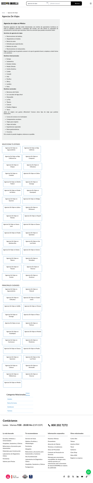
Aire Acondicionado (31, 456)
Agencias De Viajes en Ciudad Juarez (32, 298)
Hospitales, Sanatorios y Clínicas (12, 443)
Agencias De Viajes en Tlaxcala (12, 267)
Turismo (9, 411)
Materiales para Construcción (12, 451)
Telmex (72, 441)
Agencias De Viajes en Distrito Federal (12, 183)
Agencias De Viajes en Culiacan (11, 366)
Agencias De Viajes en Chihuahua (33, 166)
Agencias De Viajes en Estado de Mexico (12, 191)
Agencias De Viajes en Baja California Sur (12, 157)
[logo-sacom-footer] (19, 476)
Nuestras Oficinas (53, 438)
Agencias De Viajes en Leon (12, 323)
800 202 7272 (59, 425)
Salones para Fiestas (9, 461)
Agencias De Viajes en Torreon (33, 306)
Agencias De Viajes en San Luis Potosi (33, 242)
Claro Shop (73, 452)
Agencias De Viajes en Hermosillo (32, 366)
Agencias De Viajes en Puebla (12, 233)
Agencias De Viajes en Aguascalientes (11, 149)
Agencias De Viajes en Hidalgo (31, 199)
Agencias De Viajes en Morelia (33, 331)
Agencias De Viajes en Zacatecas (32, 276)
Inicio (3, 12)
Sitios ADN (73, 455)
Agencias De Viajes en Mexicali (32, 290)
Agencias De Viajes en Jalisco (12, 207)
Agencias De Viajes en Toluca (31, 314)
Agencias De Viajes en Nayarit (33, 216)
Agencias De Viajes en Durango (32, 183)
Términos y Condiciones (55, 447)
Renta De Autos (12, 403)
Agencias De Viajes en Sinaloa (11, 250)
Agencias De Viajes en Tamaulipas (32, 259)
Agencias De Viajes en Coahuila (11, 174)
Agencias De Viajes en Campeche (32, 157)
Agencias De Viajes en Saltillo (12, 306)
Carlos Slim (73, 438)
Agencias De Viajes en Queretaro (32, 233)
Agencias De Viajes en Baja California (31, 149)
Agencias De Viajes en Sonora (32, 250)
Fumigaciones (29, 467)
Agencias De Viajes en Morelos (12, 216)
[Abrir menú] (91, 3)
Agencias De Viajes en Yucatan (11, 276)
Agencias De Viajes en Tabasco (12, 259)
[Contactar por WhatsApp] (88, 471)
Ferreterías (6, 458)
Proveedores (52, 441)
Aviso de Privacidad (54, 449)
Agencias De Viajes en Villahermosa (12, 375)
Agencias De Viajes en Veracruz (33, 267)
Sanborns (73, 449)
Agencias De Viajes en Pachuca (32, 324)
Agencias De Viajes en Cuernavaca (11, 341)
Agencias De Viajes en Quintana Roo (12, 242)
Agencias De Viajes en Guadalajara (12, 332)
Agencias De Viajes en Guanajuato (33, 191)
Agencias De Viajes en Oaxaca (31, 224)
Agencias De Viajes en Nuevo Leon (11, 225)
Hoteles (9, 399)
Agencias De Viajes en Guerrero (11, 199)
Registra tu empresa (76, 458)
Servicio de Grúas (30, 438)
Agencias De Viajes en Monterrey (32, 341)
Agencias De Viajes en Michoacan (32, 208)
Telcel (72, 447)
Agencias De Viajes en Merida (12, 382)
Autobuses (10, 407)
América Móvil (74, 444)
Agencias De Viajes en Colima (32, 173)
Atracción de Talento (54, 444)
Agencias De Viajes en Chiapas (12, 166)
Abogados (28, 449)
